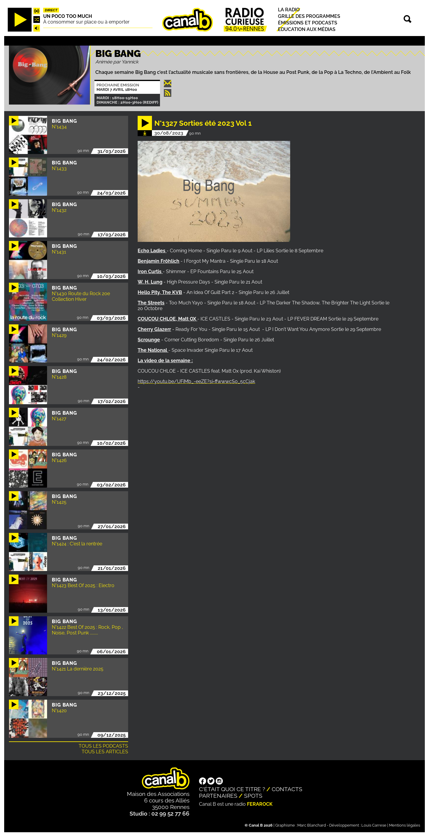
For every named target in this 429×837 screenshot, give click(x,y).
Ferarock (260, 804)
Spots (253, 795)
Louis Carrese (373, 825)
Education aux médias (306, 29)
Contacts (287, 789)
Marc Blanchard (311, 825)
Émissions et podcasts (307, 23)
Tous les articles (105, 751)
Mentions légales (404, 825)
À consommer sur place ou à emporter (86, 22)
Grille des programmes (309, 16)
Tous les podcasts (103, 746)
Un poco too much (67, 16)
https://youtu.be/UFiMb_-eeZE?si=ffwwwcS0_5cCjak (196, 381)
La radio (289, 10)
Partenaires (218, 795)
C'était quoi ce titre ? (232, 789)
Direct (51, 10)
